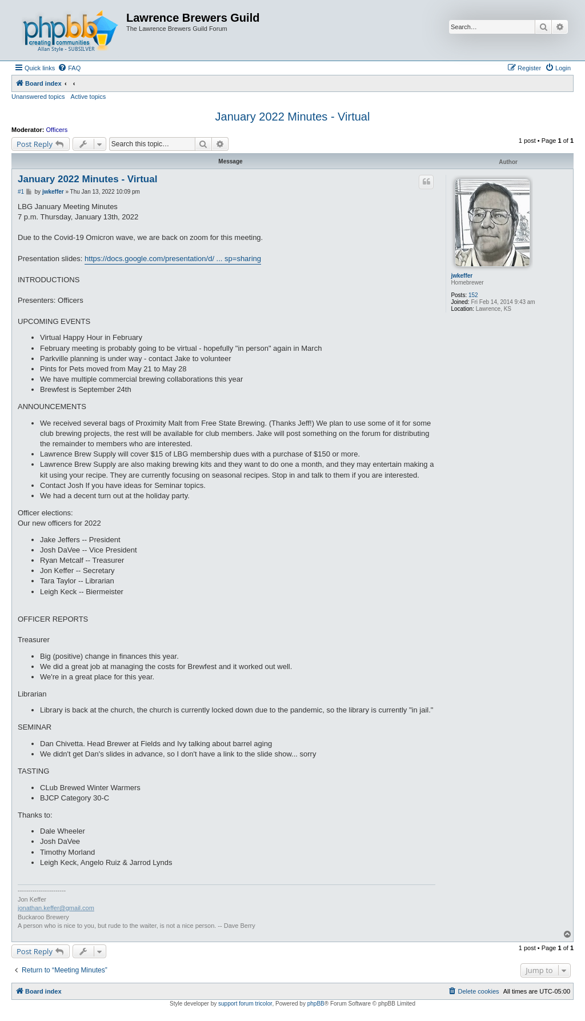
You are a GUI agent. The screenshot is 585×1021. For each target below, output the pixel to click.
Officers (57, 129)
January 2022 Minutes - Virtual (292, 116)
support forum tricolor (245, 1003)
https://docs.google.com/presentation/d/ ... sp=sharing (173, 258)
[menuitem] (69, 68)
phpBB (315, 1003)
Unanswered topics (38, 96)
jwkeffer (461, 276)
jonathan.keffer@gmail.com (56, 907)
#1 (21, 192)
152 (473, 295)
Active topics (88, 96)
